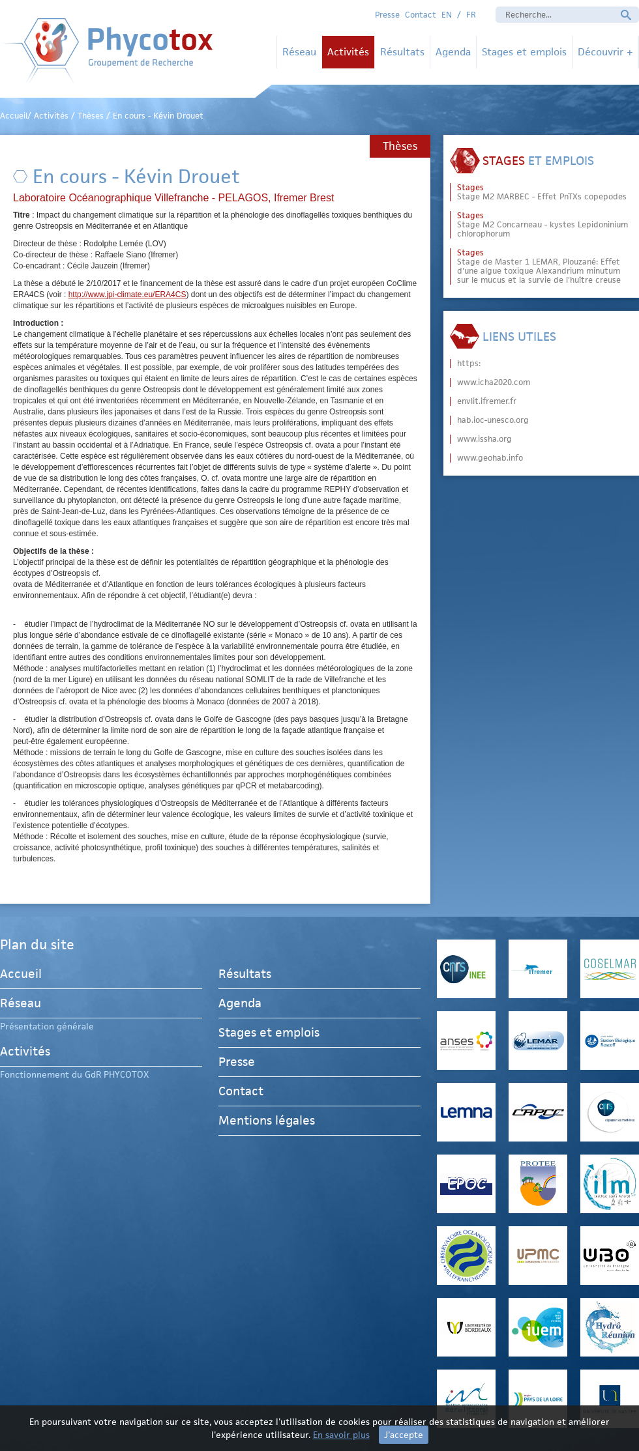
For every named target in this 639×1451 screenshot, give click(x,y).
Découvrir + (605, 52)
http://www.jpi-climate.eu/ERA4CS (127, 294)
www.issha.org (484, 439)
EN (446, 14)
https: (469, 363)
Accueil (21, 976)
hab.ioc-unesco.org (493, 420)
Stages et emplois (524, 52)
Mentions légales (266, 1120)
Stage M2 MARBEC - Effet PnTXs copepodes (542, 192)
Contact (420, 14)
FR (471, 14)
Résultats (402, 52)
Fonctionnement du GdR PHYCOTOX (74, 1074)
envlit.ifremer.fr (486, 401)
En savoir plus (341, 1435)
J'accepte (403, 1435)
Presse (387, 14)
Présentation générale (47, 1026)
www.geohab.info (490, 458)
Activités (348, 52)
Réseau (299, 52)
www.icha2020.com (493, 382)
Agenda (453, 52)
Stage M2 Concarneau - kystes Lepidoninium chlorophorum (542, 224)
